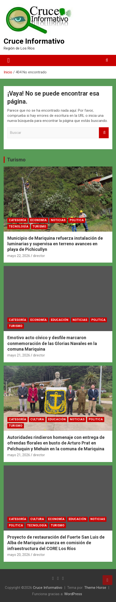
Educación (59, 320)
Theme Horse (95, 587)
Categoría (17, 220)
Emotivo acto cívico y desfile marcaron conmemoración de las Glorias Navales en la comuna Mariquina (52, 343)
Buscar (104, 132)
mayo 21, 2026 (18, 355)
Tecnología (18, 226)
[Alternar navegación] (8, 60)
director (39, 256)
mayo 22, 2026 (18, 256)
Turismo (16, 160)
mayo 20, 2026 (18, 555)
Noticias (58, 220)
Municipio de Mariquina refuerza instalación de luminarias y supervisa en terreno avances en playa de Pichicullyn (55, 244)
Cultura (37, 419)
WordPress (73, 594)
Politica (77, 220)
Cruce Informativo (34, 41)
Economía (38, 220)
